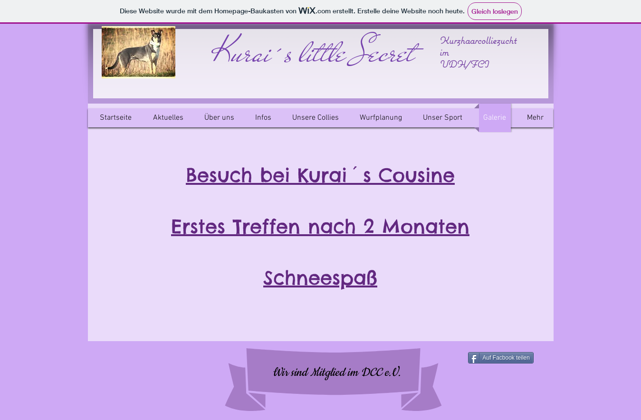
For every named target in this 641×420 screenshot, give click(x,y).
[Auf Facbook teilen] (501, 357)
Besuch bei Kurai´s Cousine (320, 175)
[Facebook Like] (152, 372)
